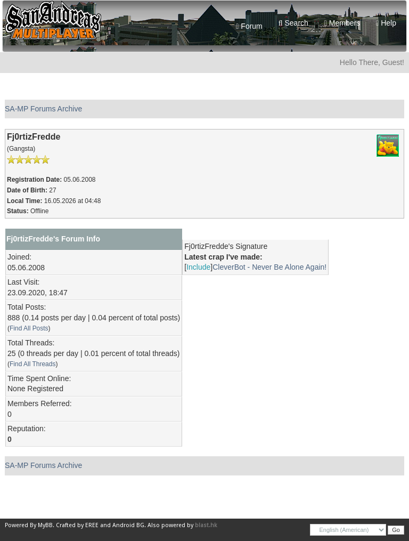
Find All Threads (32, 364)
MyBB (45, 525)
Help (386, 23)
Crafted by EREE (77, 525)
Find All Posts (29, 328)
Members (342, 23)
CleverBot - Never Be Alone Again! (269, 267)
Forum (249, 26)
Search (293, 23)
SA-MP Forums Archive (43, 108)
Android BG (128, 525)
